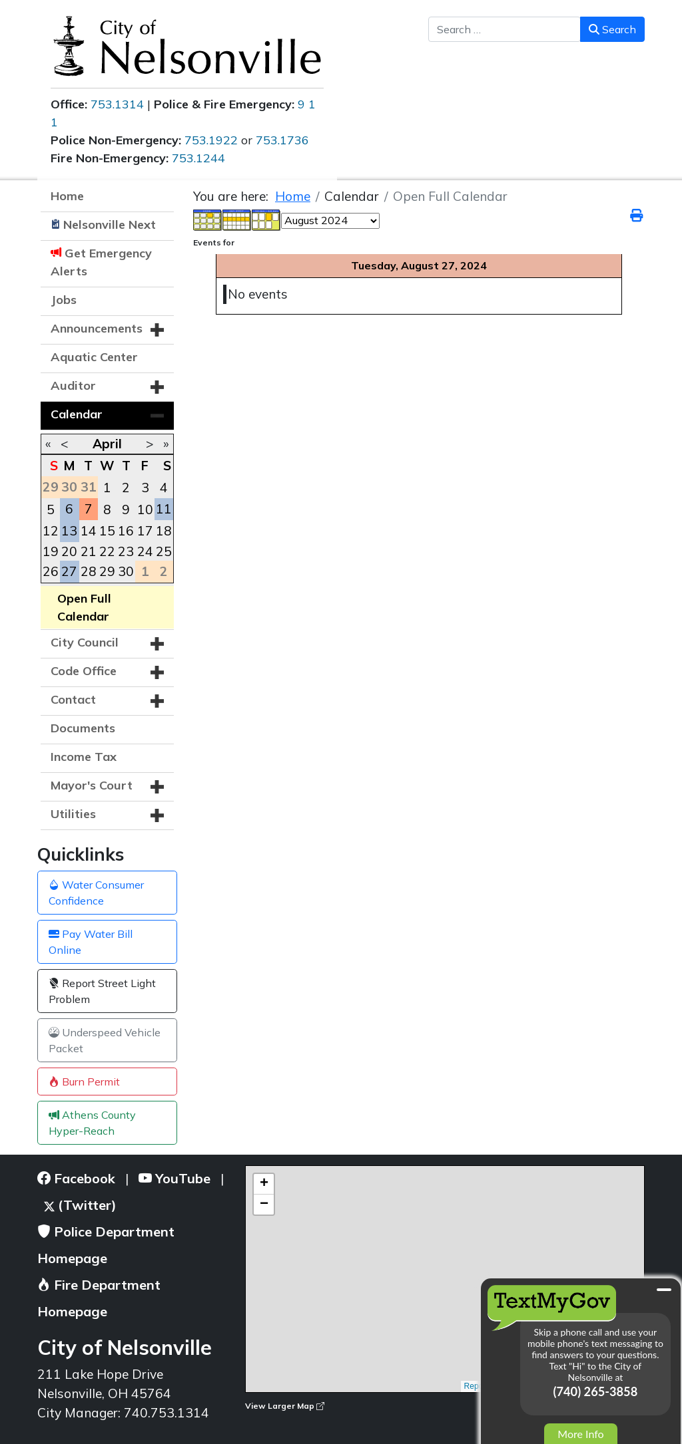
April (107, 444)
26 (51, 571)
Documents (83, 728)
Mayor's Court (92, 785)
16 (126, 531)
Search (612, 29)
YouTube (174, 1178)
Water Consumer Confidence (96, 892)
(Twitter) (80, 1205)
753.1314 (117, 104)
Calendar (77, 414)
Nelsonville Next (109, 224)
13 (69, 531)
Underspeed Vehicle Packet (105, 1040)
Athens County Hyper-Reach (92, 1122)
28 (89, 571)
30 (126, 571)
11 (164, 509)
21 (89, 551)
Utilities (73, 813)
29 (107, 571)
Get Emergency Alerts (101, 262)
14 (89, 531)
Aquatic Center (94, 356)
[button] (157, 330)
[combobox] (504, 29)
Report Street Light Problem (102, 991)
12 (51, 531)
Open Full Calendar (84, 607)
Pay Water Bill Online (91, 941)
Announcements (97, 328)
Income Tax (84, 756)
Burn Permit (84, 1081)
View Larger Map (284, 1406)
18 (164, 531)
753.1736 (282, 140)
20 (69, 551)
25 (164, 551)
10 (145, 509)
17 (145, 531)
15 (107, 531)
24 (145, 551)
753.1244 (198, 158)
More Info (580, 1433)
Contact (73, 699)
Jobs (64, 299)
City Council (85, 642)
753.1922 (211, 140)
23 (126, 551)
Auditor (73, 385)
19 (51, 551)
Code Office (84, 670)
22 (107, 551)
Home (67, 196)
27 (69, 571)
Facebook (76, 1178)
